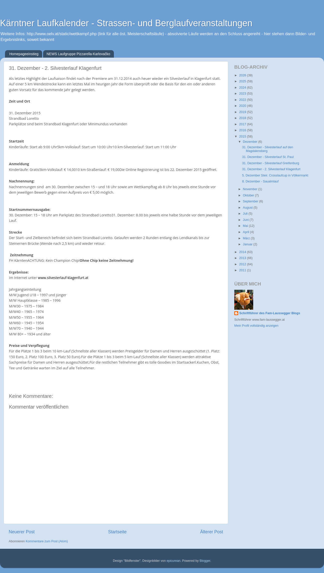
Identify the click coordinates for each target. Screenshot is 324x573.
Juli (245, 213)
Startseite (117, 531)
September (251, 201)
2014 (243, 252)
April (246, 232)
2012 (243, 264)
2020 (243, 106)
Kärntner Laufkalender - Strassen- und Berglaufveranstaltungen (126, 23)
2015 (243, 136)
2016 (243, 130)
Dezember (250, 141)
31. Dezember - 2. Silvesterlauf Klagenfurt (271, 169)
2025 (243, 81)
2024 (243, 87)
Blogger (205, 561)
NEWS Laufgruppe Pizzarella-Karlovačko (78, 54)
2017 (243, 124)
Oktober (249, 195)
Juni (246, 220)
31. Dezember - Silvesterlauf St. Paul (268, 157)
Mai (246, 226)
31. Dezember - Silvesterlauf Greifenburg (270, 163)
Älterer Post (211, 531)
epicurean (173, 561)
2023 (243, 93)
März (247, 238)
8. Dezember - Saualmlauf (260, 181)
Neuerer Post (22, 531)
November (250, 189)
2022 (243, 100)
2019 (243, 112)
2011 (243, 270)
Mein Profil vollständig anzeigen (256, 325)
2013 (243, 258)
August (248, 207)
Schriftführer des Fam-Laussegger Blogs (269, 313)
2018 (243, 118)
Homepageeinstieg (24, 54)
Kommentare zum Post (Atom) (47, 541)
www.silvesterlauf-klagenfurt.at (63, 277)
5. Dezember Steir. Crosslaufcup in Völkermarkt (275, 175)
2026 (243, 75)
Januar (248, 244)
